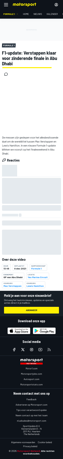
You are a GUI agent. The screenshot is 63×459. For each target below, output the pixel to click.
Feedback (31, 399)
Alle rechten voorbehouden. (38, 452)
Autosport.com (31, 379)
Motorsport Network (28, 450)
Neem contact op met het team (32, 415)
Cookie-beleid (45, 442)
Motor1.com (31, 368)
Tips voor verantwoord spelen (31, 410)
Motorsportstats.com (31, 384)
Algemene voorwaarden (23, 442)
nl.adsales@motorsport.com (31, 420)
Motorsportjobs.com (31, 373)
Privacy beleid (30, 446)
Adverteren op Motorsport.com (31, 404)
